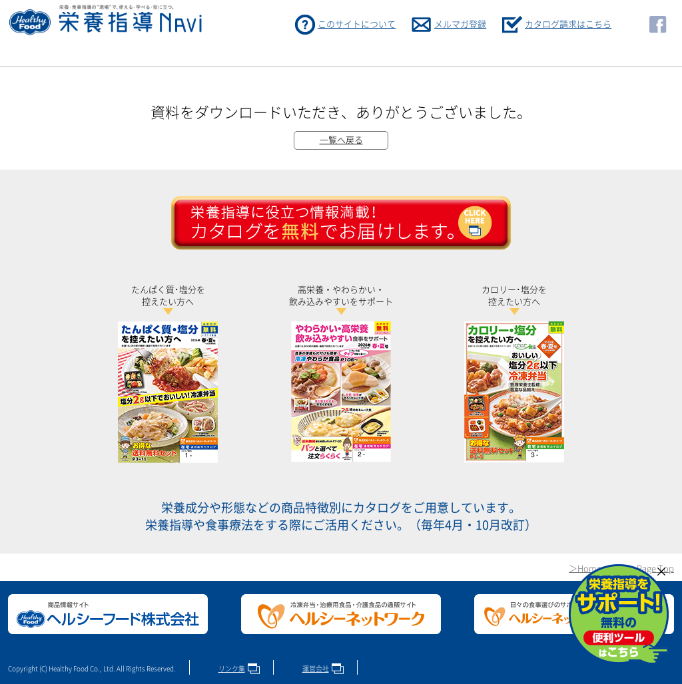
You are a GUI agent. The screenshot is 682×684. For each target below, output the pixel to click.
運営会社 (315, 668)
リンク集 (231, 668)
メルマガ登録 (460, 24)
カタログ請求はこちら (568, 24)
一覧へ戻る (341, 140)
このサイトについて (357, 24)
